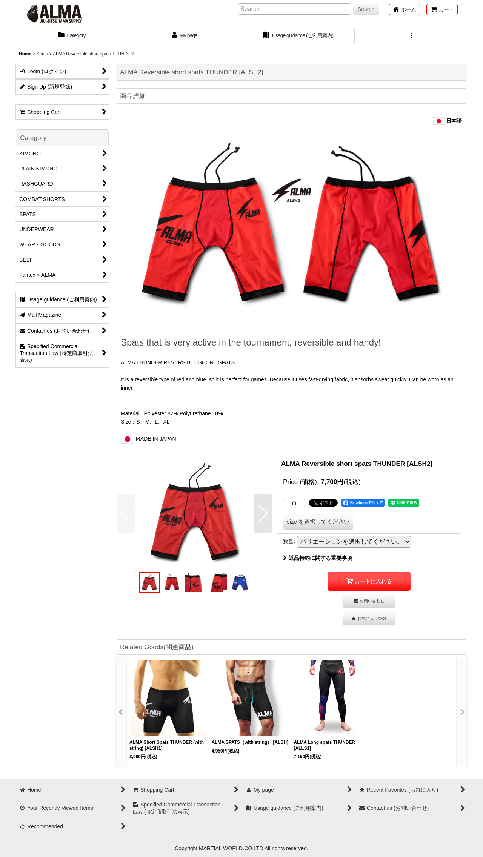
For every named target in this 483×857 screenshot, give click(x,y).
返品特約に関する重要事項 (317, 558)
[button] (411, 36)
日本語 (447, 121)
